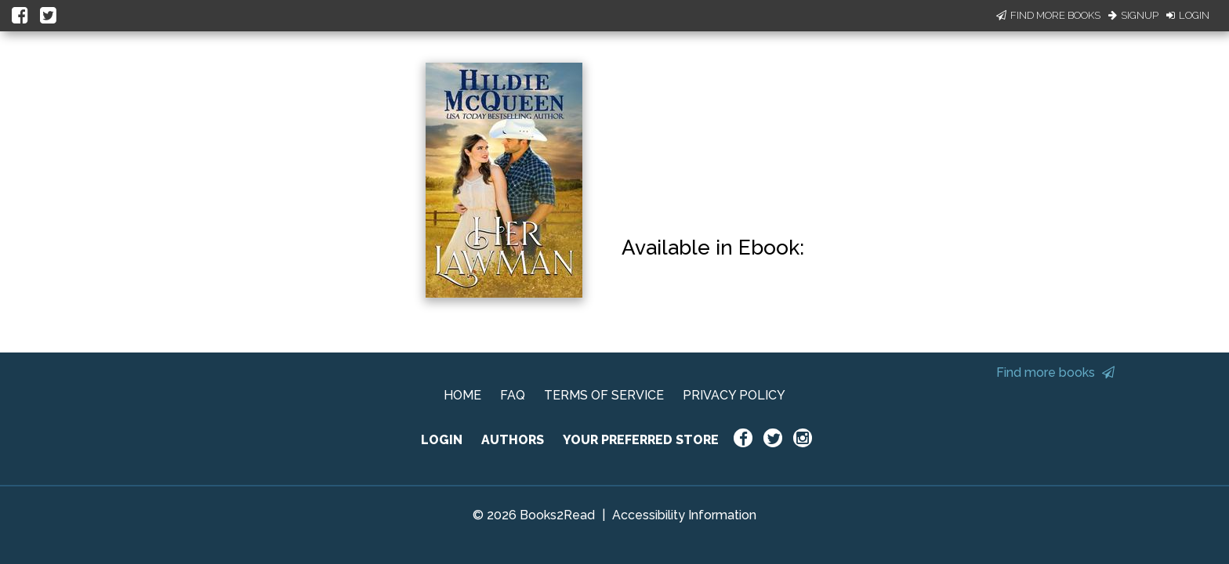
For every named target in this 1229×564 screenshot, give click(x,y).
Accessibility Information (684, 515)
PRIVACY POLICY (734, 395)
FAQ (512, 395)
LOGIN (441, 439)
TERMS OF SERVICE (604, 395)
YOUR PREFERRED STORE (641, 439)
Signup (1133, 15)
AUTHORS (512, 439)
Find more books (1055, 372)
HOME (462, 395)
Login (1187, 15)
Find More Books (1048, 15)
